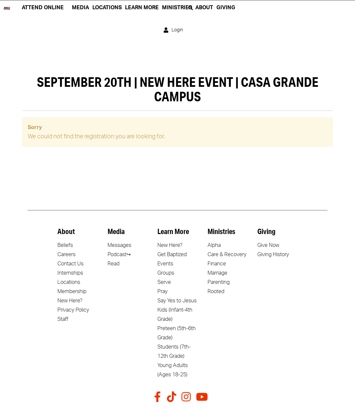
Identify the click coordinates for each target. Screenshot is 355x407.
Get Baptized (172, 254)
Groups (165, 273)
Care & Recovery (227, 254)
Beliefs (65, 245)
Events (165, 263)
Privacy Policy (73, 310)
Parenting (219, 282)
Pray (162, 291)
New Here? (69, 300)
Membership (71, 291)
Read (113, 263)
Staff (62, 319)
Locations (68, 282)
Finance (217, 263)
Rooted (216, 291)
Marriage (217, 273)
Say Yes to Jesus (177, 300)
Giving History (273, 254)
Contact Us (70, 263)
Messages (119, 245)
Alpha (214, 245)
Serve (164, 282)
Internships (70, 273)
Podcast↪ (119, 254)
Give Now (268, 245)
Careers (66, 254)
